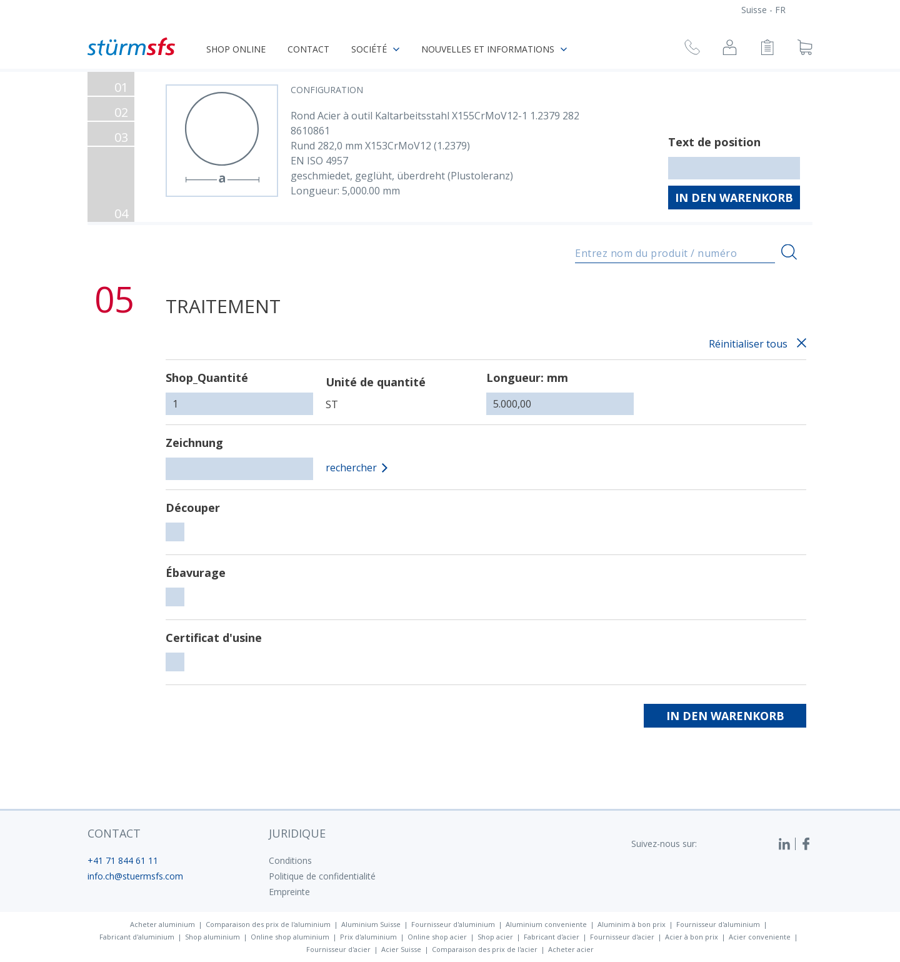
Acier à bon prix (691, 936)
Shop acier (495, 936)
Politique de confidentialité (322, 876)
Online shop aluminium (290, 936)
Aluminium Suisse (371, 924)
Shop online (236, 49)
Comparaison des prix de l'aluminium (268, 924)
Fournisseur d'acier (622, 936)
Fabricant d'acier (551, 936)
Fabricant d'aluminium (136, 936)
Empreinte (289, 892)
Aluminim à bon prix (632, 924)
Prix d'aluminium (368, 936)
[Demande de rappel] (692, 49)
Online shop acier (437, 936)
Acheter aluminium (162, 924)
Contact (308, 49)
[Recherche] (789, 252)
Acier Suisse (401, 949)
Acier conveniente (760, 936)
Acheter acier (571, 949)
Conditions (290, 860)
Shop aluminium (212, 936)
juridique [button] (297, 833)
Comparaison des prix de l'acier (485, 949)
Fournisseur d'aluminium (453, 924)
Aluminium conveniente (546, 924)
